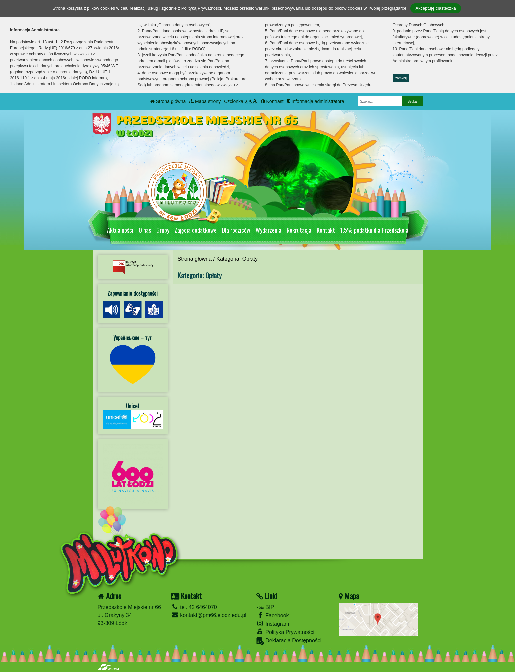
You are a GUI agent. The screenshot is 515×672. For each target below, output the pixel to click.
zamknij (401, 78)
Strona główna (168, 101)
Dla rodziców (236, 230)
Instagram (272, 623)
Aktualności (120, 230)
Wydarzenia (268, 230)
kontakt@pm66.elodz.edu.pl (208, 615)
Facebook (272, 615)
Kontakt (326, 230)
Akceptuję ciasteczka (435, 8)
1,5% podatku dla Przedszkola (374, 230)
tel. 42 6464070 (194, 607)
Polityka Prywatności (285, 632)
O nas (145, 230)
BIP (265, 607)
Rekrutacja (299, 230)
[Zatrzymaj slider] (301, 213)
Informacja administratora (315, 101)
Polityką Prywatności (201, 8)
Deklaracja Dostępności (289, 641)
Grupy (162, 230)
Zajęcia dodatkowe (196, 230)
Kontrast (272, 101)
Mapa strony (205, 101)
